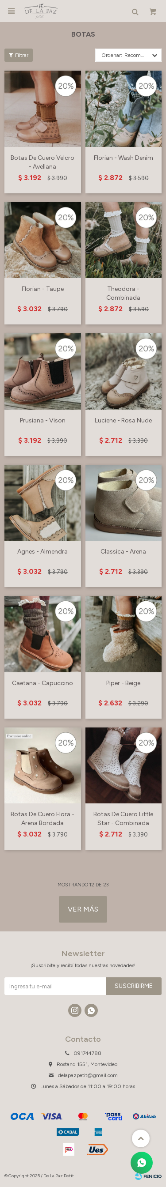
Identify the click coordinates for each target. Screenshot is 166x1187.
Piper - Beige (123, 683)
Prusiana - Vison (43, 420)
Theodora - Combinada (123, 293)
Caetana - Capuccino (42, 683)
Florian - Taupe (43, 289)
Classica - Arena (123, 551)
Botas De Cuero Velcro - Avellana (42, 162)
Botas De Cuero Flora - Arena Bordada (42, 818)
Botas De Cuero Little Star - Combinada (123, 818)
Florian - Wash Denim (123, 158)
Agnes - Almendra (42, 551)
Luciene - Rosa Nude (123, 420)
